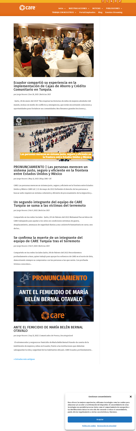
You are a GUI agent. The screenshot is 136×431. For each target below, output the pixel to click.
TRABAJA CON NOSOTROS (63, 13)
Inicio (60, 9)
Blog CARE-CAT (45, 179)
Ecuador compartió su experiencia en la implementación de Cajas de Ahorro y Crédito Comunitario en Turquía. (50, 86)
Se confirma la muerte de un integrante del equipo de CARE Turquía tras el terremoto (48, 239)
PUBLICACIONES (113, 9)
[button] (130, 396)
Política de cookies (89, 426)
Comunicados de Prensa (50, 335)
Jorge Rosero (22, 94)
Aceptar (100, 419)
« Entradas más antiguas (24, 359)
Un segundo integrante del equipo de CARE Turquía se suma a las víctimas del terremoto (50, 204)
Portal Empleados (87, 13)
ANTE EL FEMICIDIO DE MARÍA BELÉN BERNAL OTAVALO (48, 329)
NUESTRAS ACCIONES (78, 9)
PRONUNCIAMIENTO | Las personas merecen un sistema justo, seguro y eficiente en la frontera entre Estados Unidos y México (51, 170)
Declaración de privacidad (106, 426)
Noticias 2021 (45, 94)
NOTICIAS (96, 9)
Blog (100, 13)
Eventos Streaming (113, 13)
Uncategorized (66, 335)
